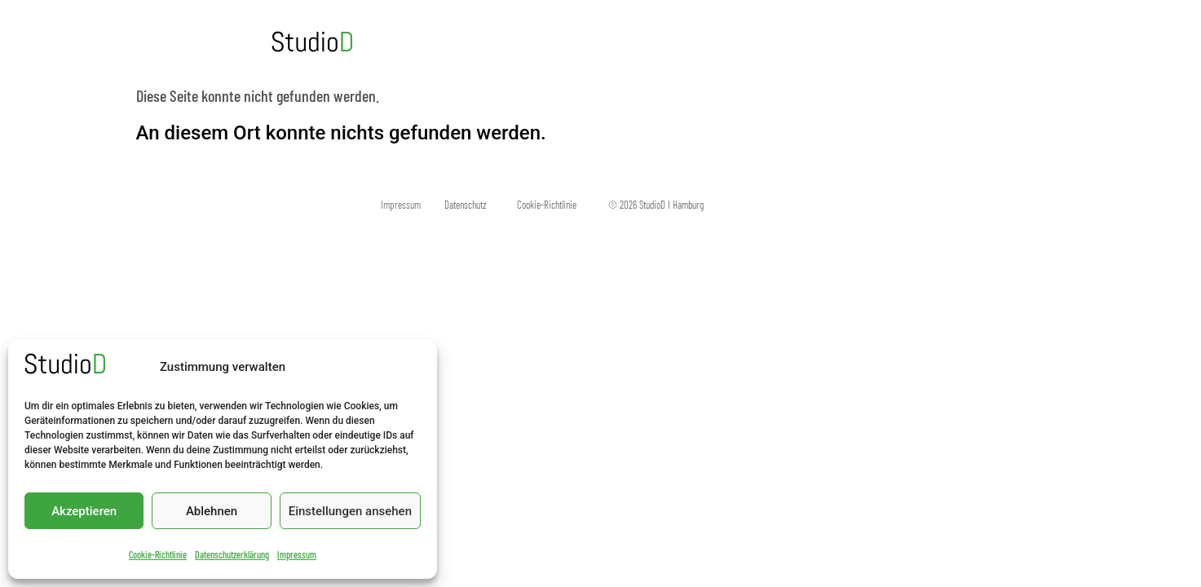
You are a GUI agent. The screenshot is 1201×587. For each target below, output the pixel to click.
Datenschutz (465, 204)
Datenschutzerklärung (232, 554)
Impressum (296, 554)
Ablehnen (211, 511)
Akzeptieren (84, 511)
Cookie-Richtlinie (158, 554)
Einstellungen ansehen (350, 511)
